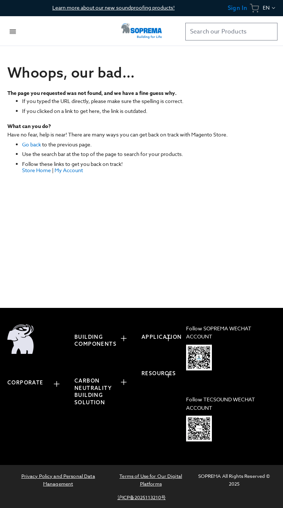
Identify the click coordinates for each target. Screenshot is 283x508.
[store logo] (141, 31)
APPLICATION (160, 337)
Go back (31, 144)
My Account (69, 170)
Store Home (36, 170)
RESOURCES (159, 373)
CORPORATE (25, 382)
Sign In (237, 7)
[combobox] (231, 31)
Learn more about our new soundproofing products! (113, 7)
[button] (269, 8)
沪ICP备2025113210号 (142, 497)
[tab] (37, 384)
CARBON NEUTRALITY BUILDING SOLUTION (93, 391)
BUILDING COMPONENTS (95, 341)
